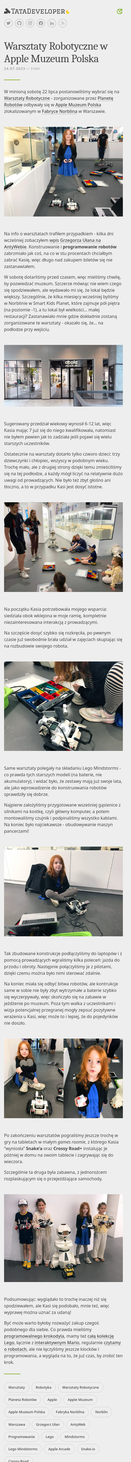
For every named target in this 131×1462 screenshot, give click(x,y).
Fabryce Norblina (59, 111)
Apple (52, 1399)
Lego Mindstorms (22, 1448)
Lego (50, 1436)
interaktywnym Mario (57, 1343)
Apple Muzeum (80, 1399)
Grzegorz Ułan (48, 1424)
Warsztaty (16, 1387)
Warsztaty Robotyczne (27, 98)
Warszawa (16, 1424)
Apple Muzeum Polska (78, 105)
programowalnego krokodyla (34, 1336)
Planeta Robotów (22, 1399)
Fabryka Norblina (70, 1411)
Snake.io (88, 1448)
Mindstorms (75, 1436)
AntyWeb (78, 1424)
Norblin (101, 1411)
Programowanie (21, 1436)
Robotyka (44, 1387)
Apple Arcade (59, 1448)
